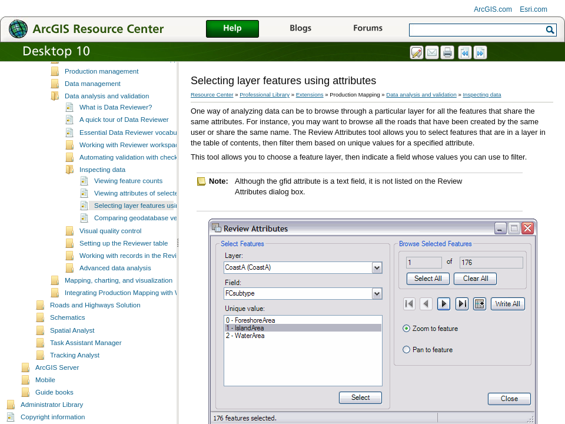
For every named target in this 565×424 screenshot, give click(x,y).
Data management (93, 106)
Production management (101, 93)
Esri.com (533, 9)
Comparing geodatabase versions (144, 240)
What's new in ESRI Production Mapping (126, 81)
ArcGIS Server (57, 389)
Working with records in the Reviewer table (143, 277)
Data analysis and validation (107, 118)
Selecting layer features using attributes (153, 227)
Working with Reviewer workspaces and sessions (153, 167)
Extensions (310, 94)
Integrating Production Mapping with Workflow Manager (148, 315)
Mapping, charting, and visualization (118, 302)
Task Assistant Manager (86, 365)
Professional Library (265, 94)
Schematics (67, 339)
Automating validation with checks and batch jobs (153, 179)
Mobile (45, 402)
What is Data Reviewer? (115, 129)
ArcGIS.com (493, 9)
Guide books (54, 414)
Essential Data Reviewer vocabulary (133, 154)
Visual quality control (110, 253)
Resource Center (212, 94)
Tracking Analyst (74, 377)
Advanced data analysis (115, 290)
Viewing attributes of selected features (151, 215)
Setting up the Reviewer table (123, 265)
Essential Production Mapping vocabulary (127, 68)
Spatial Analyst (72, 352)
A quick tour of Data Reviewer (124, 141)
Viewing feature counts (128, 203)
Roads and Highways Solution (95, 327)
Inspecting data (102, 192)
